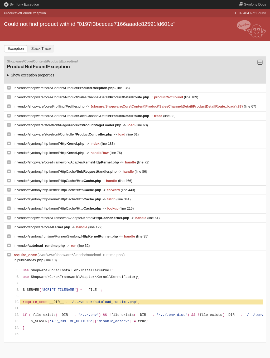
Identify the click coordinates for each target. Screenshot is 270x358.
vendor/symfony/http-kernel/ (51, 144)
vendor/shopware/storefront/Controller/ (65, 134)
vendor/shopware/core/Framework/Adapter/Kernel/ (68, 162)
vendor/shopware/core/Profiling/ (51, 106)
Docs (252, 4)
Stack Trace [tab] (41, 48)
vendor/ (41, 246)
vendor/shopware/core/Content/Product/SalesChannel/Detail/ (83, 97)
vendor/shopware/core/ (44, 227)
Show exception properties (32, 75)
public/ (31, 260)
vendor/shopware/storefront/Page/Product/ (69, 125)
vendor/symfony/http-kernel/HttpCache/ (67, 171)
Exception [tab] (16, 48)
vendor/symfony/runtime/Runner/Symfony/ (68, 236)
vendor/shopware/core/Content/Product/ (66, 88)
